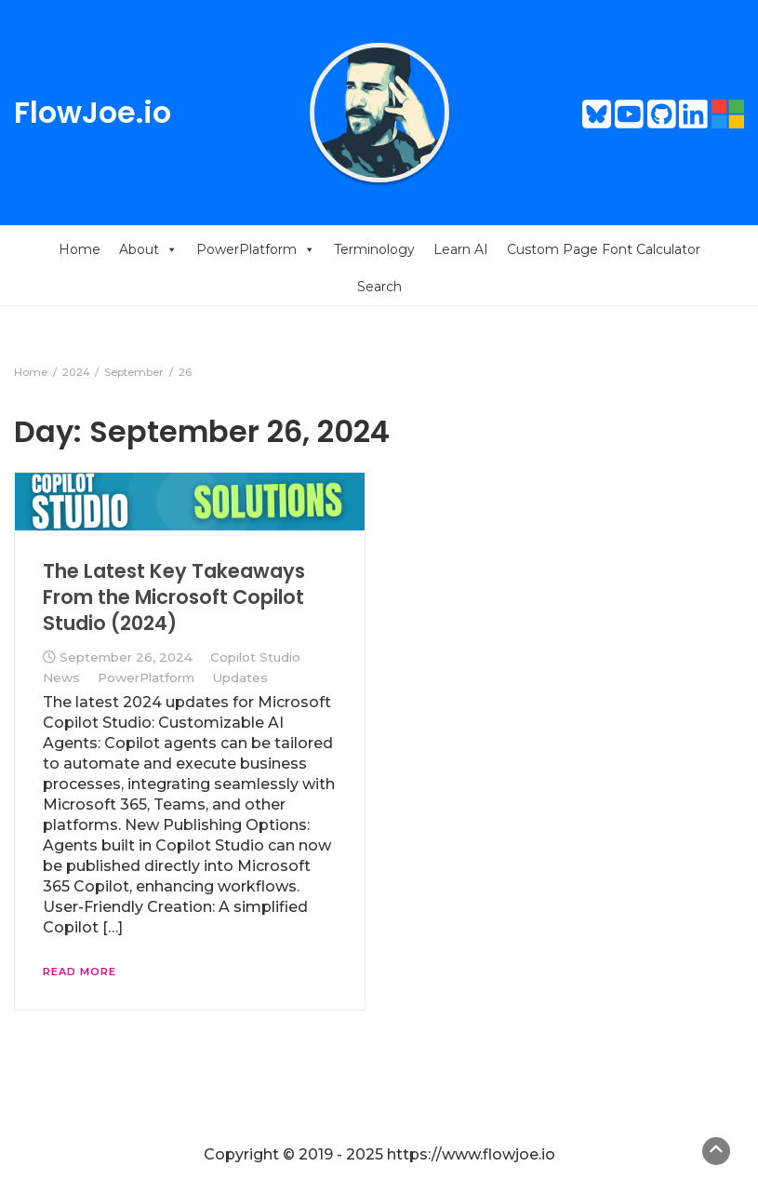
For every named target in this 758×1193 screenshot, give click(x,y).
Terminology (374, 249)
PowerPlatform (255, 249)
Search (379, 286)
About (148, 249)
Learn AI (460, 249)
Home (79, 249)
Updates (240, 677)
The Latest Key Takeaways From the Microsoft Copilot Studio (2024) (174, 597)
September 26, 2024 (126, 657)
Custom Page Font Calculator (603, 249)
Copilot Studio (255, 657)
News (61, 677)
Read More (79, 971)
